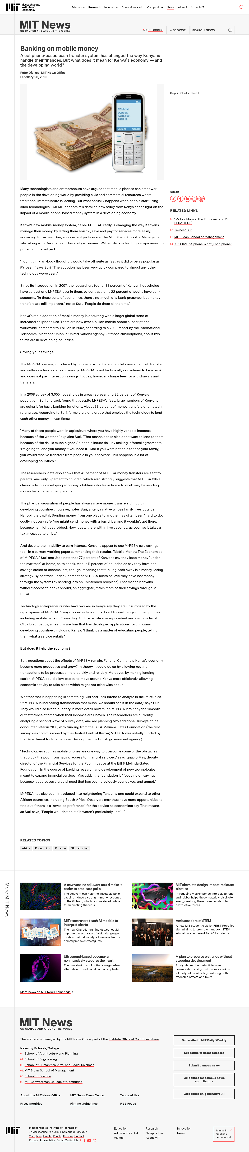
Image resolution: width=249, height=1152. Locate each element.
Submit (230, 30)
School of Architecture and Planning (51, 1053)
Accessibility (47, 1140)
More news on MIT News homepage (45, 992)
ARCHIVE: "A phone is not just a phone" (203, 244)
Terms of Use (129, 1095)
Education (78, 7)
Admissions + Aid (132, 7)
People (57, 1136)
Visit (32, 1136)
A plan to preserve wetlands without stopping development (204, 958)
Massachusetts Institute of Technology (53, 1127)
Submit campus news (204, 1065)
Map (39, 1136)
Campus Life (155, 7)
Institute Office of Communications (134, 1039)
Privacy (33, 1140)
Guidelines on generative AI (204, 1093)
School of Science (38, 1076)
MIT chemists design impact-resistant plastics (205, 887)
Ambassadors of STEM (193, 921)
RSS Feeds (128, 1103)
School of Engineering (41, 1059)
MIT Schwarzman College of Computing (53, 1082)
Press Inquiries (31, 1103)
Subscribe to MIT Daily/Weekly (204, 1040)
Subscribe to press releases (204, 1053)
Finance (60, 848)
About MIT (197, 7)
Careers (68, 1136)
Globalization (80, 848)
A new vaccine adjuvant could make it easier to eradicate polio (93, 887)
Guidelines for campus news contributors (204, 1079)
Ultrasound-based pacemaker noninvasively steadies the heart (89, 958)
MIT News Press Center (87, 1095)
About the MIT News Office (40, 1095)
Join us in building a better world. (224, 1134)
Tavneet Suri (183, 230)
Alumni (182, 7)
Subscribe (155, 30)
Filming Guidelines (84, 1103)
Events (47, 1136)
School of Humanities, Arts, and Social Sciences (59, 1065)
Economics (42, 848)
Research (94, 7)
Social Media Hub (67, 1140)
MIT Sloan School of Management (199, 237)
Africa (26, 848)
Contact (79, 1136)
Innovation (111, 7)
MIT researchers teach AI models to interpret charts (91, 923)
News (170, 7)
